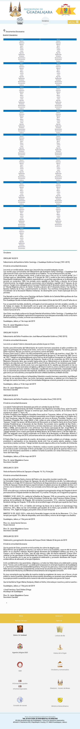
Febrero (21, 43)
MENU (74, 22)
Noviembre (21, 58)
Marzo (22, 44)
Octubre (21, 56)
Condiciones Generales (47, 717)
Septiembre (22, 54)
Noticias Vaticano (21, 621)
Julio (21, 51)
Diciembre (21, 59)
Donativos (45, 21)
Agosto (21, 53)
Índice (22, 61)
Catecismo (59, 616)
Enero (21, 41)
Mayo (21, 48)
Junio (21, 49)
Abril (21, 46)
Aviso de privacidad (31, 717)
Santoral (59, 621)
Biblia (21, 616)
